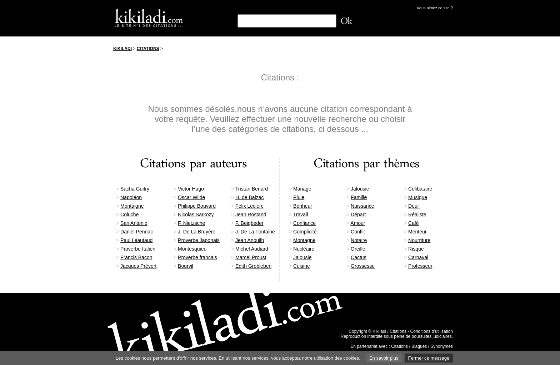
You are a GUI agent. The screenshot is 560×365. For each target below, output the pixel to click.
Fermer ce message (429, 358)
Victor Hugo (191, 189)
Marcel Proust (250, 257)
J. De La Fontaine (255, 232)
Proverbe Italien (137, 249)
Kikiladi (122, 48)
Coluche (129, 214)
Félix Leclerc (249, 206)
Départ (358, 214)
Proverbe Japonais (199, 240)
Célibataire (420, 189)
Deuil (414, 206)
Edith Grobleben (253, 266)
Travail (300, 214)
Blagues (419, 346)
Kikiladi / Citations (389, 331)
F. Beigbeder (249, 223)
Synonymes (441, 346)
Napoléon (131, 197)
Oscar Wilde (191, 197)
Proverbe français (197, 257)
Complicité (304, 232)
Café (413, 223)
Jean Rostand (250, 214)
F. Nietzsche (191, 223)
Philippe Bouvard (197, 206)
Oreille (358, 249)
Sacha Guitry (134, 189)
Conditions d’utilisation (431, 331)
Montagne (304, 240)
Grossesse (363, 266)
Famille (359, 197)
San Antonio (134, 223)
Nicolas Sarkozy (196, 214)
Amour (357, 223)
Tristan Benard (251, 189)
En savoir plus (384, 358)
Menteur (417, 232)
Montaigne (132, 206)
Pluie (298, 197)
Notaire (359, 240)
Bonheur (302, 206)
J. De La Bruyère (196, 232)
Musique (417, 197)
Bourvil (185, 266)
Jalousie (360, 189)
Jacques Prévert (138, 266)
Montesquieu (192, 249)
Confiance (304, 223)
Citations (148, 48)
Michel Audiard (251, 249)
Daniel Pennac (136, 232)
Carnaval (418, 257)
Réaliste (417, 214)
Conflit (358, 232)
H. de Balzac (249, 197)
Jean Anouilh (249, 240)
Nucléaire (303, 249)
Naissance (362, 206)
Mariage (302, 189)
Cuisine (301, 266)
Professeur (420, 266)
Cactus (358, 257)
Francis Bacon (136, 257)
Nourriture (419, 240)
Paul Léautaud (136, 240)
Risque (416, 249)
